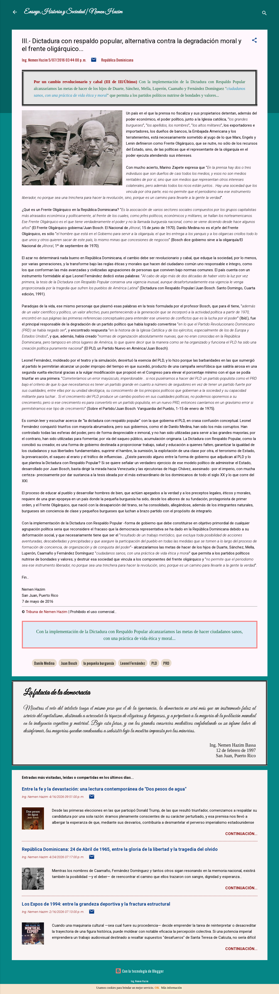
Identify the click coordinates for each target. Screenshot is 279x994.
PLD (154, 663)
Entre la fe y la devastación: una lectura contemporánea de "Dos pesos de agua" (104, 789)
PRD (166, 663)
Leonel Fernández (132, 663)
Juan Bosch (69, 663)
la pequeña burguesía (98, 663)
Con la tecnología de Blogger (139, 971)
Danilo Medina (44, 663)
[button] (254, 40)
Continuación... (241, 834)
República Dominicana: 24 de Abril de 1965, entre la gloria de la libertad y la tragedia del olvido (120, 849)
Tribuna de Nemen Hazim (46, 612)
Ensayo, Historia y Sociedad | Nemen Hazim (73, 12)
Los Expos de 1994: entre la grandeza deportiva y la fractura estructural (96, 904)
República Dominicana (117, 60)
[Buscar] (264, 13)
